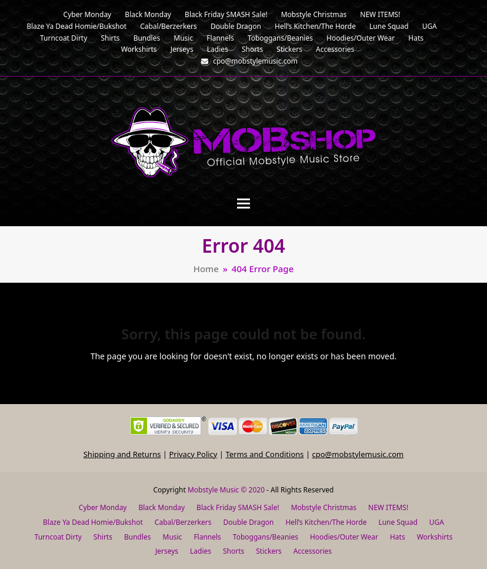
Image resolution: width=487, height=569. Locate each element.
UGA (436, 522)
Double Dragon (248, 522)
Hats (397, 537)
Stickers (269, 551)
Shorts (233, 551)
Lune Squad (397, 522)
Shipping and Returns (122, 454)
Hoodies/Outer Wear (344, 537)
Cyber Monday (103, 507)
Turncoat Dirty (58, 537)
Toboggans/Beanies (265, 537)
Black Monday (161, 507)
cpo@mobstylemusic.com (357, 454)
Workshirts (435, 537)
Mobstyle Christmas (323, 507)
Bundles (137, 537)
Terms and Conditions (264, 454)
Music (172, 537)
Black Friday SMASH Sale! (237, 507)
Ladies (200, 551)
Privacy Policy (193, 454)
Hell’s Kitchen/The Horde (325, 522)
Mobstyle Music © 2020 (226, 490)
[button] (243, 204)
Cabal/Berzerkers (183, 522)
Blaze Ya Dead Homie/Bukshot (93, 522)
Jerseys (166, 551)
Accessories (312, 551)
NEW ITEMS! (388, 507)
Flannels (207, 537)
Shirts (103, 537)
